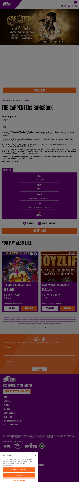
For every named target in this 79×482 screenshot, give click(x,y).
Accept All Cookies (19, 478)
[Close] (35, 464)
